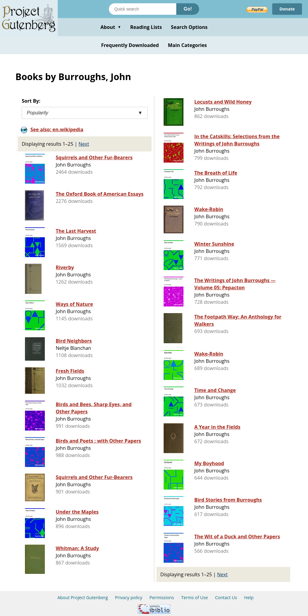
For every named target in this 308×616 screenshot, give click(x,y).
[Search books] (142, 9)
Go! (187, 8)
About (110, 27)
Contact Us (226, 597)
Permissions (161, 597)
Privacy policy (128, 597)
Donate (287, 9)
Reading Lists (146, 27)
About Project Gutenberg (82, 597)
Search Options (189, 27)
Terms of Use (194, 597)
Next (84, 144)
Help (249, 597)
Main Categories (187, 45)
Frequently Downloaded (130, 45)
